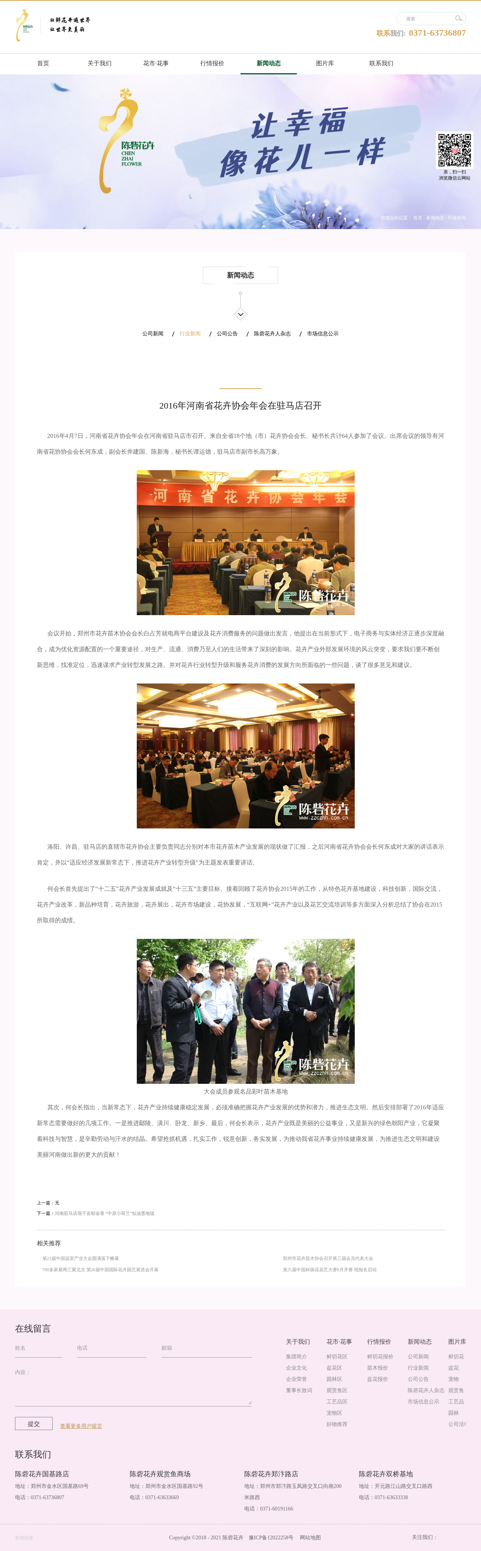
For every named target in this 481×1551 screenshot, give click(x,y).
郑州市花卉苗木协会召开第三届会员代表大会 (328, 1258)
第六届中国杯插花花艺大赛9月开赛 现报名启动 (330, 1269)
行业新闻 (457, 217)
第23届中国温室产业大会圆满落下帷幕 (80, 1258)
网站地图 (309, 1537)
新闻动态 (435, 217)
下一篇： (96, 1213)
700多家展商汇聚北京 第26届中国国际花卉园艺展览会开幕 (100, 1269)
